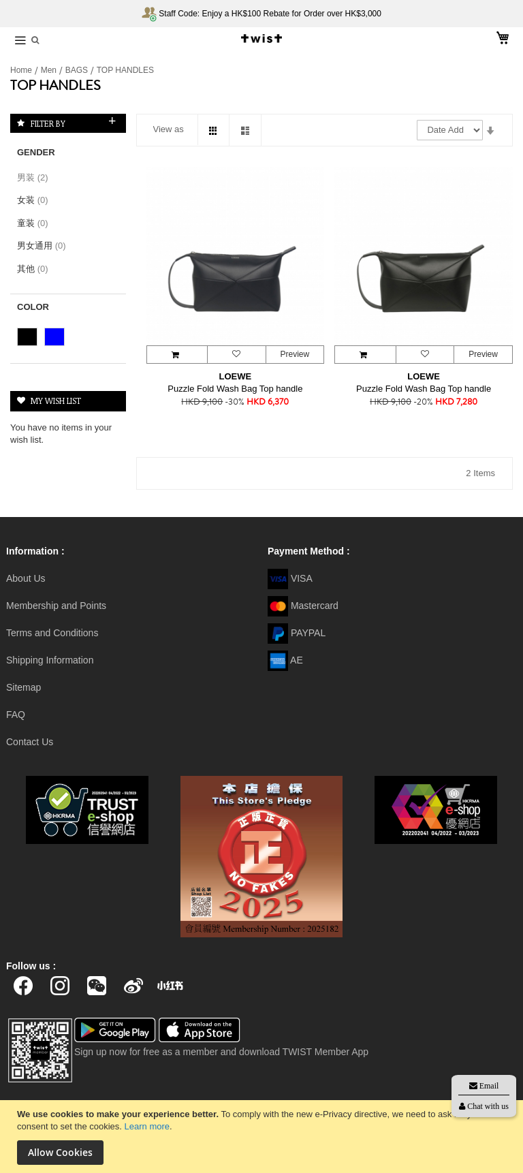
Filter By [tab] (48, 123)
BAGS (78, 70)
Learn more (147, 1126)
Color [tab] (33, 307)
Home (22, 70)
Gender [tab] (36, 152)
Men (50, 70)
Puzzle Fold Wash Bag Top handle (235, 389)
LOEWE (235, 376)
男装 (37, 177)
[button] (236, 354)
